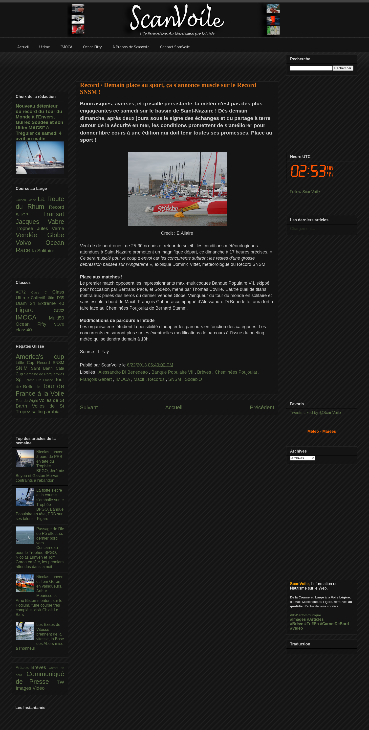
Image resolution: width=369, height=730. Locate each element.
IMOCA (123, 379)
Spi (20, 379)
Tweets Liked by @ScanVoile (315, 413)
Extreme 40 (51, 303)
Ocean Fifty (35, 324)
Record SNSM (50, 363)
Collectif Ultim (44, 298)
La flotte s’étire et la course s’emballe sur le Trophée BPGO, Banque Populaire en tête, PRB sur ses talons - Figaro (40, 504)
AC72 (23, 292)
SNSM (175, 379)
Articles (23, 667)
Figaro (35, 309)
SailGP (29, 215)
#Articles (315, 619)
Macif (140, 379)
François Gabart (96, 379)
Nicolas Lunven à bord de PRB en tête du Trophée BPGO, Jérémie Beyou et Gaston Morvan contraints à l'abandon (40, 466)
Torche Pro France (40, 380)
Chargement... (302, 229)
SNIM (23, 368)
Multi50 (56, 317)
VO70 (59, 324)
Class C (41, 292)
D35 (60, 298)
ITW (59, 682)
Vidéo (39, 688)
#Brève (296, 624)
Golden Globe (27, 200)
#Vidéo (296, 628)
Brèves (204, 372)
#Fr (307, 624)
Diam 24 (27, 303)
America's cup (40, 356)
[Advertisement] (177, 63)
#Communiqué (310, 615)
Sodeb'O (193, 379)
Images (24, 688)
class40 (24, 329)
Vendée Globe (40, 234)
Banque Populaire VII (173, 372)
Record (56, 207)
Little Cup (26, 363)
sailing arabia (46, 411)
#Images (298, 619)
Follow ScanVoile (305, 192)
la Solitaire (43, 250)
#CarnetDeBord (334, 624)
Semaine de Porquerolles (44, 374)
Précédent (262, 407)
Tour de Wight (27, 401)
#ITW (294, 615)
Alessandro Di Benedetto (124, 372)
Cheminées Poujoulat (236, 372)
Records (157, 379)
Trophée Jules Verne (40, 228)
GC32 (59, 311)
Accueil (173, 407)
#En (315, 624)
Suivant (89, 407)
